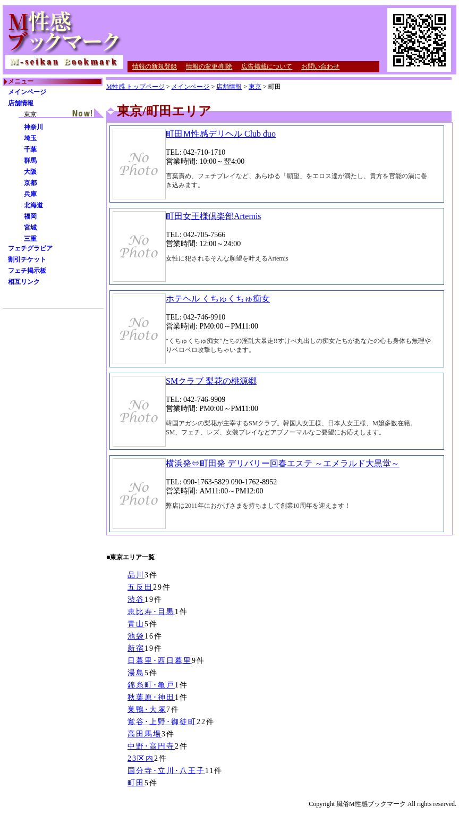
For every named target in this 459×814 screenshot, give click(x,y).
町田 (136, 783)
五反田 (140, 587)
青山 (136, 624)
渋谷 (136, 599)
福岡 (30, 216)
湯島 (136, 673)
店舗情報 (20, 103)
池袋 (136, 636)
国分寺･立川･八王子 (166, 771)
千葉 (30, 149)
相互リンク (24, 282)
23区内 (141, 758)
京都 (30, 183)
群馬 (30, 160)
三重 (30, 238)
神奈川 (33, 127)
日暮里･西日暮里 (160, 661)
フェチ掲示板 (27, 270)
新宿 (136, 648)
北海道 (33, 205)
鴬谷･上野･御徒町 (162, 722)
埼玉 (30, 138)
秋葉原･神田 (151, 697)
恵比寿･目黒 (151, 612)
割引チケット (27, 259)
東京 (255, 86)
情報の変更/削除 (209, 66)
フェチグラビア (30, 248)
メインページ (27, 92)
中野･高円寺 (151, 746)
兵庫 (30, 194)
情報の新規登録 (154, 66)
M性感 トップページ (135, 86)
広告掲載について (266, 66)
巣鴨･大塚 (147, 710)
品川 (136, 575)
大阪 (30, 171)
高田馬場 (145, 734)
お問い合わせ (320, 66)
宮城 (30, 227)
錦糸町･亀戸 (151, 685)
